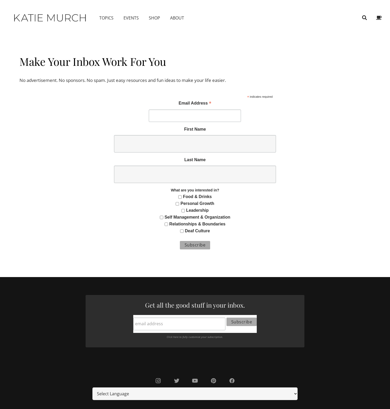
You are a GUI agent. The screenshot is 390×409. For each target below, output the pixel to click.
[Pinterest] (213, 380)
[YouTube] (195, 380)
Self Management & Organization (197, 217)
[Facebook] (232, 380)
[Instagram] (158, 380)
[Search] (364, 18)
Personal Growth (197, 203)
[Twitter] (176, 380)
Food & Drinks (197, 196)
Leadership (197, 210)
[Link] (50, 17)
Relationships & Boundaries (197, 224)
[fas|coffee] (379, 17)
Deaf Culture (197, 231)
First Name (195, 129)
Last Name (195, 159)
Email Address (195, 103)
